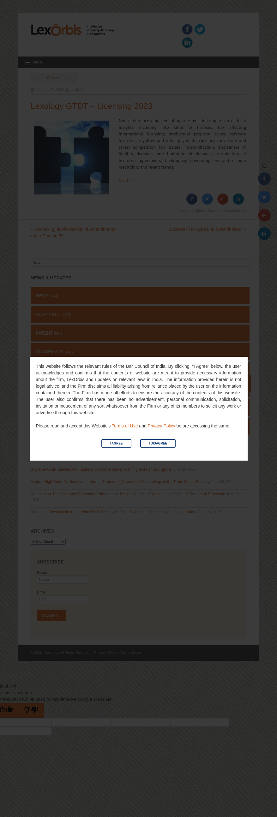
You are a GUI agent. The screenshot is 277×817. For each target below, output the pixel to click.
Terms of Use (125, 425)
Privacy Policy (161, 425)
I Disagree (158, 443)
